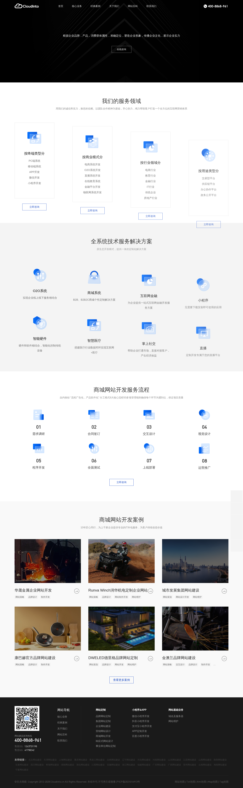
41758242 (29, 750)
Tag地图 (223, 781)
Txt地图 (190, 781)
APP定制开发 (139, 731)
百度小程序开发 (140, 736)
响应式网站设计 (104, 741)
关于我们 (114, 6)
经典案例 (95, 6)
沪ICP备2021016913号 (128, 781)
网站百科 (133, 6)
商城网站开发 (103, 736)
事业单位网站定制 (106, 746)
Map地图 (213, 781)
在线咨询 (121, 49)
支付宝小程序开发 (142, 726)
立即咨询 (34, 289)
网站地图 (180, 781)
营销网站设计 (103, 731)
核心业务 (77, 6)
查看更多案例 (121, 680)
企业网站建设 (103, 726)
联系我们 (151, 6)
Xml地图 (201, 781)
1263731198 (30, 746)
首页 (60, 6)
